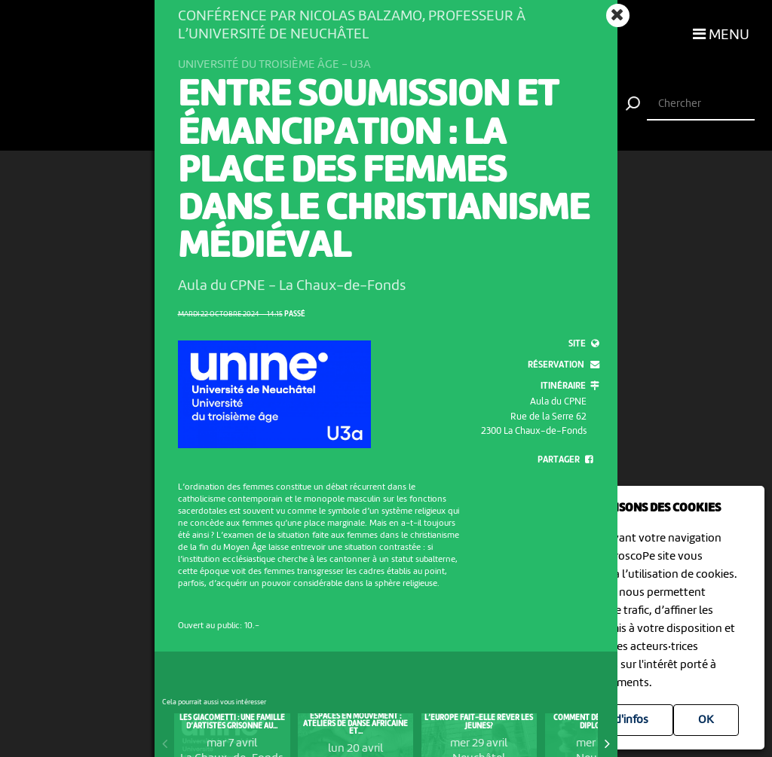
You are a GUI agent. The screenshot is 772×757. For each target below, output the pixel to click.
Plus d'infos (619, 720)
